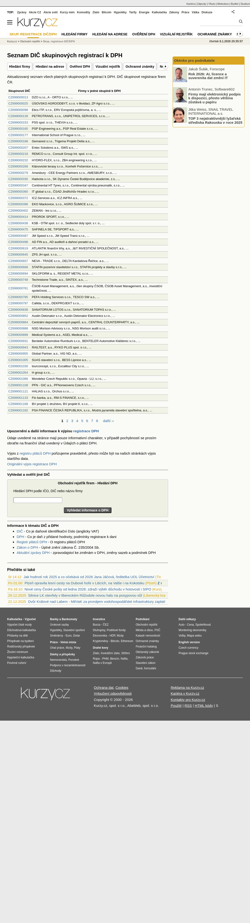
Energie (144, 12)
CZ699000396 (18, 204)
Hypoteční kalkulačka (20, 657)
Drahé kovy (100, 647)
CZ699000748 (18, 279)
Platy (77, 647)
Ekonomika (100, 635)
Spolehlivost (203, 624)
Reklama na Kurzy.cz (187, 687)
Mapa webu (194, 635)
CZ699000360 (18, 191)
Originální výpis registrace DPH (32, 464)
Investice (99, 619)
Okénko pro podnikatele (194, 60)
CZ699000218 (18, 154)
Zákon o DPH (27, 547)
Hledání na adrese (50, 66)
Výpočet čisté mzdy (19, 624)
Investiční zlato (110, 653)
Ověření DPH (80, 66)
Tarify (133, 12)
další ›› (108, 421)
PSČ (157, 630)
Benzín (114, 658)
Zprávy (21, 12)
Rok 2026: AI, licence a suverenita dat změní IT (208, 76)
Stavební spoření (74, 630)
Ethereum (127, 641)
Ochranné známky (139, 66)
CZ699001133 (18, 398)
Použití (176, 706)
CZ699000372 (18, 198)
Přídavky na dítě (17, 635)
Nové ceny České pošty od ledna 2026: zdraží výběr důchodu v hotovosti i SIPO (88, 589)
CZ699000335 (18, 179)
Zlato (96, 12)
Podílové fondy (116, 630)
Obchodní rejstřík (30, 41)
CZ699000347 (18, 185)
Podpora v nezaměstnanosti (67, 665)
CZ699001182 (18, 410)
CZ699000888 (18, 328)
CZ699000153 (18, 122)
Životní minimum (17, 652)
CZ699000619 (18, 248)
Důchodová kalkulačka (21, 630)
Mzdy (69, 647)
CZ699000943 (18, 347)
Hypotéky (120, 12)
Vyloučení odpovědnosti (113, 693)
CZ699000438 (18, 223)
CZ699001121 (18, 391)
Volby (182, 635)
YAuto (211, 3)
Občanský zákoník (147, 652)
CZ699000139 (18, 116)
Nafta (124, 658)
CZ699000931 (18, 341)
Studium (245, 3)
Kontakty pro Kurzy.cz (188, 700)
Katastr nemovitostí (148, 635)
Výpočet (30, 619)
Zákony (174, 12)
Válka (195, 12)
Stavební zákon (145, 663)
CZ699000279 (18, 173)
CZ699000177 (18, 135)
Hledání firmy (19, 66)
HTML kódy (204, 706)
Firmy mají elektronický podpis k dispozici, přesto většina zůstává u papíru (214, 98)
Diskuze (207, 12)
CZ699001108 (18, 385)
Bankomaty (69, 619)
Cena (190, 624)
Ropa (96, 658)
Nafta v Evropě (102, 663)
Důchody (55, 670)
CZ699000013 (18, 97)
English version (189, 642)
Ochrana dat (104, 687)
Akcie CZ (35, 12)
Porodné (73, 659)
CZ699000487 (18, 236)
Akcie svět (51, 12)
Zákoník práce (145, 657)
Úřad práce (57, 647)
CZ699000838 (18, 309)
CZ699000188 (18, 141)
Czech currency (188, 647)
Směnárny (56, 635)
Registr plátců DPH (32, 542)
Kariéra (190, 3)
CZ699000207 (18, 147)
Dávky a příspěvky (62, 654)
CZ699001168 (18, 404)
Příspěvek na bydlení (20, 641)
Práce (186, 12)
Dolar (76, 635)
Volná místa (68, 642)
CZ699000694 (18, 273)
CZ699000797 (18, 303)
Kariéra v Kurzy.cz (185, 693)
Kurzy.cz (12, 41)
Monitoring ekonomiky (192, 630)
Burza (96, 624)
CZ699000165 (18, 128)
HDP (112, 635)
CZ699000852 (18, 316)
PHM (105, 658)
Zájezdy (201, 3)
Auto (182, 624)
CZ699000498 (18, 242)
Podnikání (142, 619)
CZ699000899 (18, 335)
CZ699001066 (18, 379)
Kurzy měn (67, 12)
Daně (139, 668)
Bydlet (234, 3)
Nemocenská (58, 659)
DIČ (20, 531)
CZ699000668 (18, 267)
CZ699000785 (18, 297)
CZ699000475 (18, 229)
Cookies (121, 687)
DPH (20, 537)
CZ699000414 (18, 217)
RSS (188, 706)
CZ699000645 (18, 254)
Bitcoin (106, 12)
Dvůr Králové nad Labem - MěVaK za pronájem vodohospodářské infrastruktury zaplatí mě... (101, 601)
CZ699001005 (18, 360)
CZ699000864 (18, 322)
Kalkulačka (159, 12)
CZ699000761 (18, 288)
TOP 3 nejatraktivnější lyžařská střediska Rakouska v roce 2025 (215, 120)
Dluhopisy (99, 630)
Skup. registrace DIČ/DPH (59, 41)
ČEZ (106, 624)
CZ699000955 (18, 353)
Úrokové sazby (59, 624)
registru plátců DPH (35, 453)
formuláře (150, 668)
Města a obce (144, 630)
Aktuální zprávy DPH (33, 553)
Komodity (83, 12)
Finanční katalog (146, 646)
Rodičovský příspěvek (21, 646)
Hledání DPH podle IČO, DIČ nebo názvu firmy (48, 491)
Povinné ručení (16, 663)
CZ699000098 (18, 110)
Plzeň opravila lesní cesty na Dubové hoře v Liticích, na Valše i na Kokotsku (84, 583)
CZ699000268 (18, 166)
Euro (68, 635)
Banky (54, 619)
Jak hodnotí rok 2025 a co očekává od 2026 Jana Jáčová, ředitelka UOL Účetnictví (89, 577)
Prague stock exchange (193, 653)
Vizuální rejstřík (107, 66)
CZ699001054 (18, 372)
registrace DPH (86, 431)
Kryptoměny (100, 641)
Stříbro (125, 653)
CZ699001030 (18, 366)
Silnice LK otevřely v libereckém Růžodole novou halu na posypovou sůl (85, 595)
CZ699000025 (18, 103)
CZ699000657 (18, 261)
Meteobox (223, 3)
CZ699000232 (18, 160)
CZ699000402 (18, 210)
